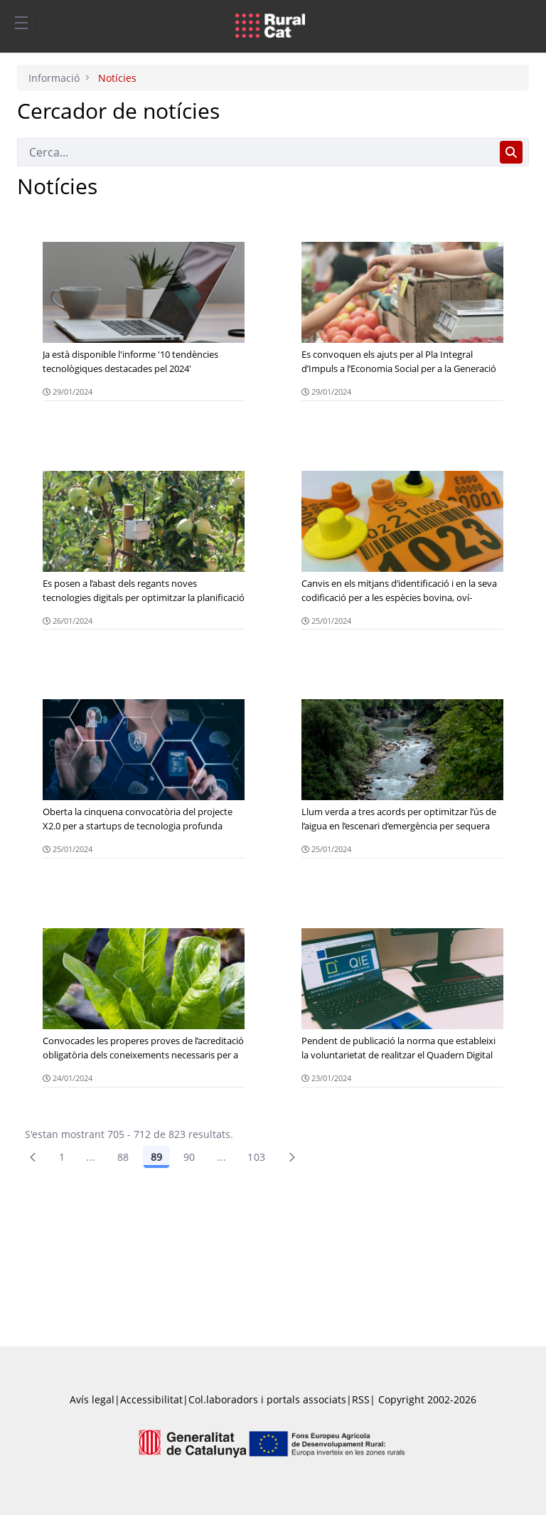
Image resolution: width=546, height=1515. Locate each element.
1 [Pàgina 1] (62, 1157)
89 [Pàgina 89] (156, 1157)
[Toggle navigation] (21, 22)
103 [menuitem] (256, 1157)
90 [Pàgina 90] (189, 1157)
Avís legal (92, 1399)
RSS (361, 1399)
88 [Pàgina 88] (123, 1157)
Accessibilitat (151, 1399)
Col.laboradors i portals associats (267, 1399)
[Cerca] (255, 152)
